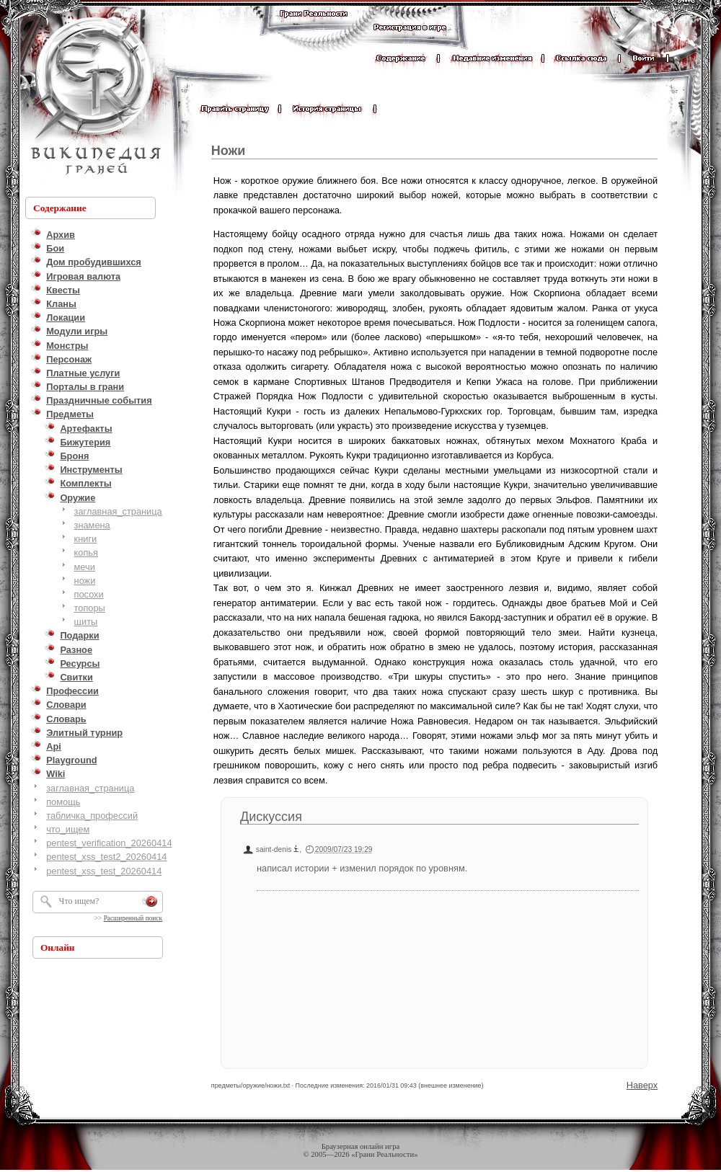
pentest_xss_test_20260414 (104, 871)
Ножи (228, 150)
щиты (86, 621)
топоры (89, 608)
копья (86, 552)
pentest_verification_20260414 (109, 843)
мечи (84, 566)
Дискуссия (271, 816)
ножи (85, 580)
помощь (63, 801)
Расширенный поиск (133, 918)
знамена (92, 525)
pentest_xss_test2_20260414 (106, 856)
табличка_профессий (92, 815)
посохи (89, 594)
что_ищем (67, 829)
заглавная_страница (118, 511)
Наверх (642, 1085)
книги (85, 538)
